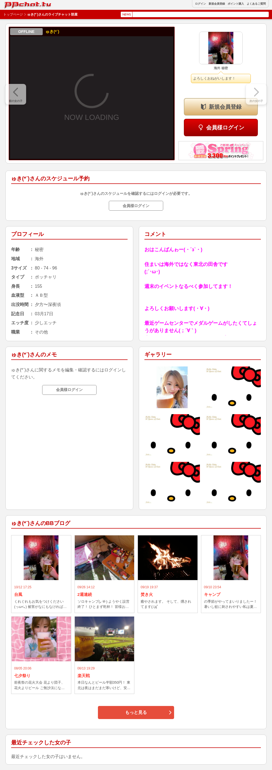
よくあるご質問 (256, 3)
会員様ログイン (225, 128)
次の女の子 (256, 100)
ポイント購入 (236, 3)
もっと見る (136, 712)
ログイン (200, 3)
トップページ (13, 14)
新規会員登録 (217, 3)
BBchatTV (16, 4)
